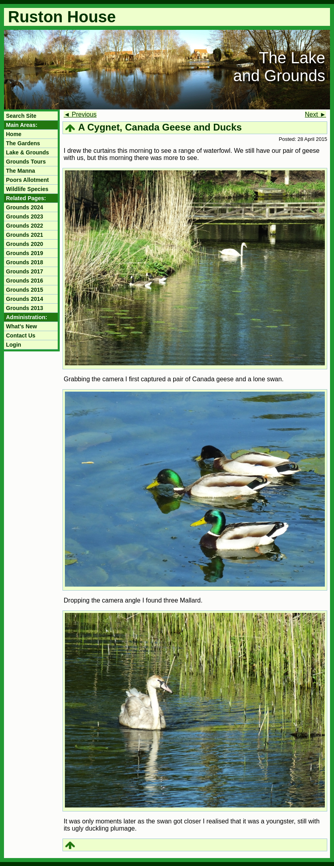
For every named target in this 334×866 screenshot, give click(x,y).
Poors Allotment (27, 180)
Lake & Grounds (27, 152)
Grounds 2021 (24, 235)
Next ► (315, 114)
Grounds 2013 (24, 308)
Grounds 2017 (24, 271)
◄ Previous (80, 114)
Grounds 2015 (24, 290)
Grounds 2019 (24, 253)
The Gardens (23, 143)
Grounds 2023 (24, 216)
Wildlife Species (27, 189)
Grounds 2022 (24, 225)
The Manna (20, 171)
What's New (21, 326)
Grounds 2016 (24, 280)
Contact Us (20, 335)
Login (13, 344)
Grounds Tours (26, 161)
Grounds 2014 (24, 299)
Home (13, 134)
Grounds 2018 (24, 262)
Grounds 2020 (24, 244)
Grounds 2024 (24, 207)
